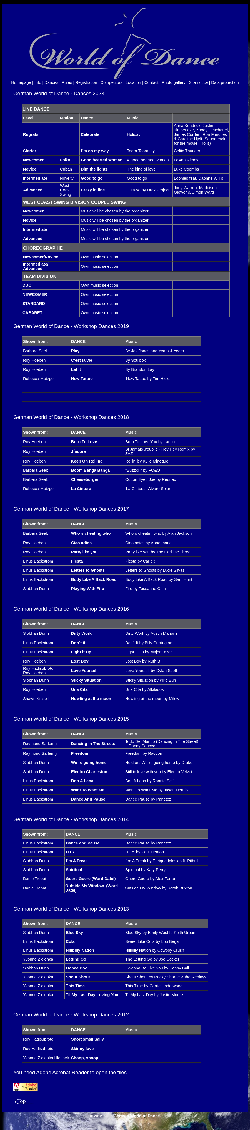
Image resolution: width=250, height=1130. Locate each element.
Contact (151, 82)
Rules (67, 82)
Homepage (21, 82)
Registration (86, 82)
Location (133, 82)
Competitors (111, 82)
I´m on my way (95, 151)
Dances (51, 82)
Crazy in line (93, 190)
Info (37, 82)
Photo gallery (174, 82)
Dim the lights (94, 169)
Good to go (91, 178)
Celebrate (90, 134)
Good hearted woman (101, 160)
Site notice (198, 82)
